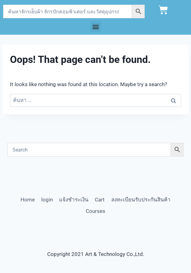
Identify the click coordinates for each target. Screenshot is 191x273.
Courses (95, 211)
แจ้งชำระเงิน (74, 199)
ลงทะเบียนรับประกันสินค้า (141, 199)
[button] (95, 26)
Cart (100, 199)
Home (27, 199)
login (47, 199)
